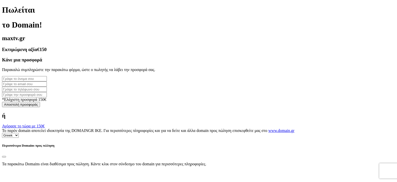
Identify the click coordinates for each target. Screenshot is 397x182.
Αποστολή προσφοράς (21, 104)
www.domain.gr (281, 130)
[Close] (4, 156)
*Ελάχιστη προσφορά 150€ (24, 99)
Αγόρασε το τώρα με (23, 126)
